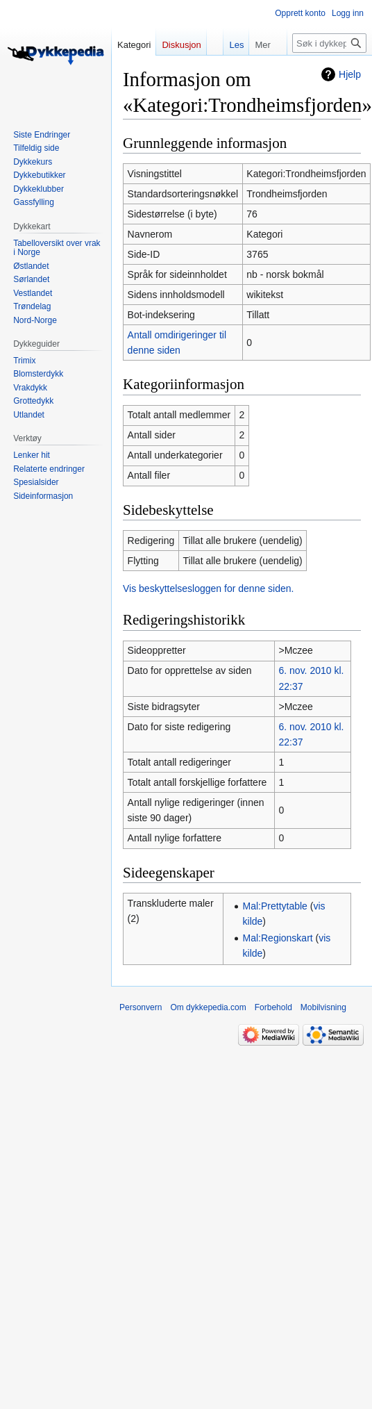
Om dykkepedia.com (208, 1007)
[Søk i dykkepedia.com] (329, 43)
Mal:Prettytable (275, 906)
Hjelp (350, 74)
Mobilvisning (323, 1007)
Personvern (140, 1007)
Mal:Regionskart (278, 938)
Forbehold (273, 1007)
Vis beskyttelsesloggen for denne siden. (208, 588)
